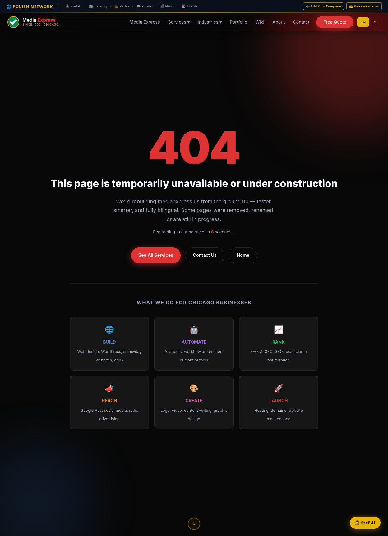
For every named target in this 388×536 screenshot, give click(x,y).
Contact (301, 22)
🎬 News (167, 6)
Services (179, 22)
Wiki (259, 22)
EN (363, 22)
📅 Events (190, 6)
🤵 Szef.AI (73, 6)
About (278, 22)
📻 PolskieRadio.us (364, 6)
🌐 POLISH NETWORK (29, 6)
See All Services (155, 255)
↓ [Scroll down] (194, 522)
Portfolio (238, 22)
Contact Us (205, 255)
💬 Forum (144, 6)
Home (243, 255)
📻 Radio (121, 6)
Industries (210, 22)
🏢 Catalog (98, 6)
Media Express (144, 22)
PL (375, 22)
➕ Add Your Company (323, 6)
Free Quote (334, 22)
